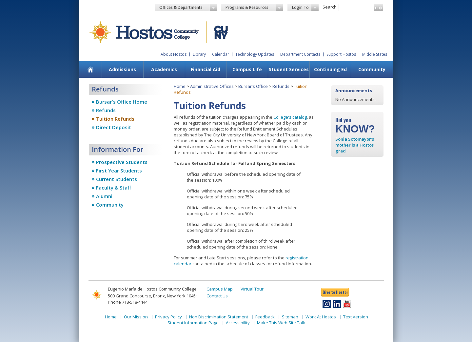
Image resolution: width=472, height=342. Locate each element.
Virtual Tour (252, 289)
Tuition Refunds (115, 119)
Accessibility (238, 323)
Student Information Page (193, 323)
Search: (330, 7)
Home (180, 86)
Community (371, 69)
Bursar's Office (253, 86)
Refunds (106, 110)
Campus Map (219, 289)
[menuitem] (91, 69)
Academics (164, 69)
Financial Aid (205, 69)
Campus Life (247, 69)
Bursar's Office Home (121, 102)
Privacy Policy (168, 317)
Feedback (265, 317)
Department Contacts (300, 54)
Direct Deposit (113, 127)
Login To (305, 7)
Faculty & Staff (113, 188)
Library (199, 54)
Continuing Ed (330, 69)
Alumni (104, 196)
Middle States (374, 54)
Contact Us (217, 296)
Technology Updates (254, 54)
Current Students (116, 179)
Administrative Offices (212, 86)
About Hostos (174, 54)
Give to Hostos (335, 292)
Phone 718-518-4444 (128, 302)
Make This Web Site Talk (281, 323)
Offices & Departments (188, 7)
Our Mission (136, 317)
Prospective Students (122, 162)
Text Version (355, 317)
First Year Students (119, 170)
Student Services (289, 69)
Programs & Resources (254, 7)
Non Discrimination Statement (218, 317)
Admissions (122, 69)
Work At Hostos (320, 317)
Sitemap (290, 317)
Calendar (220, 54)
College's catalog (290, 117)
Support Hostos (341, 54)
